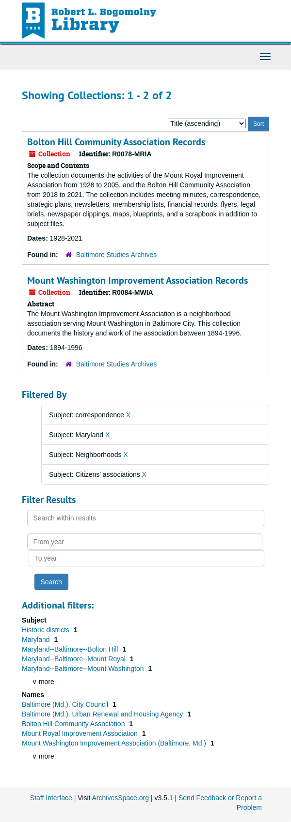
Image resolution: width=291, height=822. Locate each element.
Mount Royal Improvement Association (81, 733)
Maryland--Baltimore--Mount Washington (84, 668)
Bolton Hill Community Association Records (116, 142)
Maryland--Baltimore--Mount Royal (75, 659)
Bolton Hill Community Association (74, 724)
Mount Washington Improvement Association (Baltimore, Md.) (115, 743)
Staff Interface (51, 798)
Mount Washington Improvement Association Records (137, 280)
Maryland (36, 639)
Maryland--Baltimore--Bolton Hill (71, 649)
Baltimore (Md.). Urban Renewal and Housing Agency (103, 714)
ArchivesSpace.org (120, 798)
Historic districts (46, 630)
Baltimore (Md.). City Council (66, 704)
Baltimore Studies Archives (116, 255)
